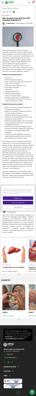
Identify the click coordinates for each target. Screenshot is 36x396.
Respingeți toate (18, 198)
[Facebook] (5, 362)
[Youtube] (8, 362)
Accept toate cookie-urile (18, 202)
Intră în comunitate (8, 316)
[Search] (29, 2)
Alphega (4, 8)
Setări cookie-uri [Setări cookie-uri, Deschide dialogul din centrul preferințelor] (18, 207)
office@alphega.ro (10, 357)
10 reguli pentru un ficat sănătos (13, 267)
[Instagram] (12, 362)
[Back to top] (18, 392)
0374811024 (8, 354)
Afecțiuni (15, 8)
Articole (10, 8)
